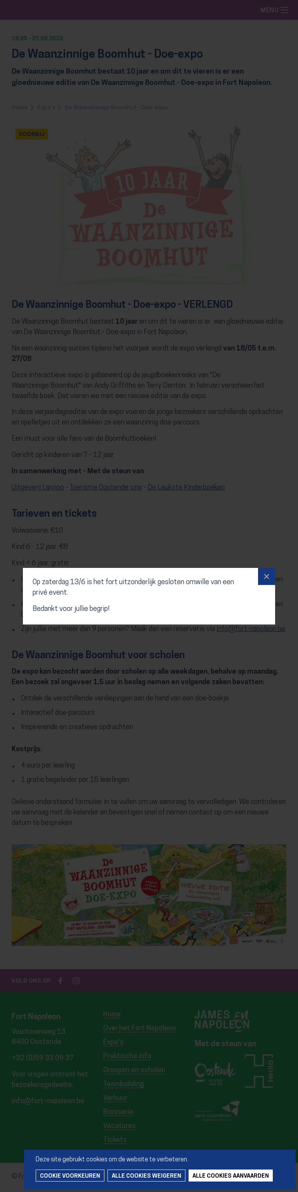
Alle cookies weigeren (146, 1176)
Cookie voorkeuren (70, 1176)
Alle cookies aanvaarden (230, 1176)
